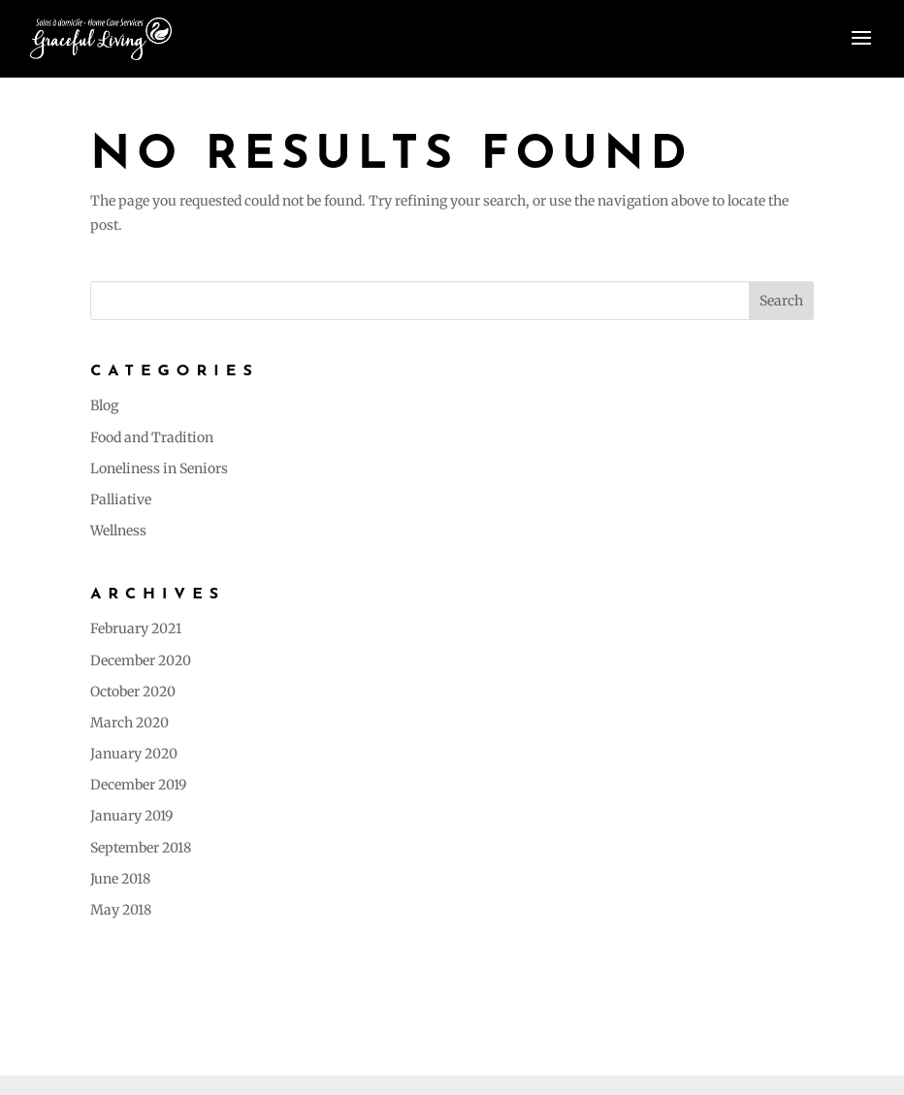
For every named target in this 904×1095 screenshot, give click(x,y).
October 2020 (133, 691)
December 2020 (140, 660)
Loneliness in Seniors (159, 468)
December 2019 (138, 784)
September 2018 (140, 847)
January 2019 (131, 815)
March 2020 (129, 722)
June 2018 (120, 878)
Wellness (118, 530)
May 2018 (120, 909)
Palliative (120, 499)
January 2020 (134, 753)
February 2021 (135, 628)
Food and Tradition (151, 437)
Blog (104, 405)
